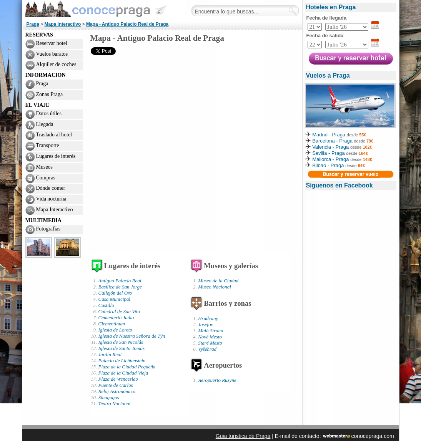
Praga (33, 24)
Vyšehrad (207, 349)
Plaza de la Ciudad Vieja (123, 373)
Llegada (44, 124)
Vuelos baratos (52, 54)
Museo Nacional (214, 287)
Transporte (47, 145)
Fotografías (48, 229)
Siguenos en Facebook (339, 185)
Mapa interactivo (63, 24)
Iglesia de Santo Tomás (121, 348)
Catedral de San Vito (119, 311)
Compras (46, 178)
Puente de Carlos (115, 385)
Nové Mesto (210, 337)
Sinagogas (108, 397)
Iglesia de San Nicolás (120, 342)
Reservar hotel (51, 43)
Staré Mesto (210, 343)
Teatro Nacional (114, 403)
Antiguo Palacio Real (119, 281)
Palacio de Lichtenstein (122, 360)
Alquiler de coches (56, 64)
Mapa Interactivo (54, 209)
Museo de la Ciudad (218, 281)
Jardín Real (110, 354)
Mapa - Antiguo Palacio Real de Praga (127, 24)
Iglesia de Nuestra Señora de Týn (131, 336)
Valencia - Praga (330, 147)
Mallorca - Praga (330, 159)
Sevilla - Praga (328, 153)
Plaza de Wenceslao (118, 379)
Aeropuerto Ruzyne (217, 380)
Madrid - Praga (328, 135)
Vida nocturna (51, 199)
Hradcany (208, 318)
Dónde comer (50, 188)
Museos (44, 167)
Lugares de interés (56, 156)
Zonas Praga (49, 94)
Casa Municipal (114, 299)
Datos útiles (49, 113)
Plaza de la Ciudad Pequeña (127, 367)
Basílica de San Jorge (120, 287)
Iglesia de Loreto (115, 330)
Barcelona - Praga (333, 141)
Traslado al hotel (54, 135)
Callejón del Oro (115, 293)
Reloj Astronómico (116, 391)
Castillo (106, 305)
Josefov (205, 324)
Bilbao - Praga (328, 165)
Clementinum (111, 324)
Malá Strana (210, 330)
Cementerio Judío (116, 317)
